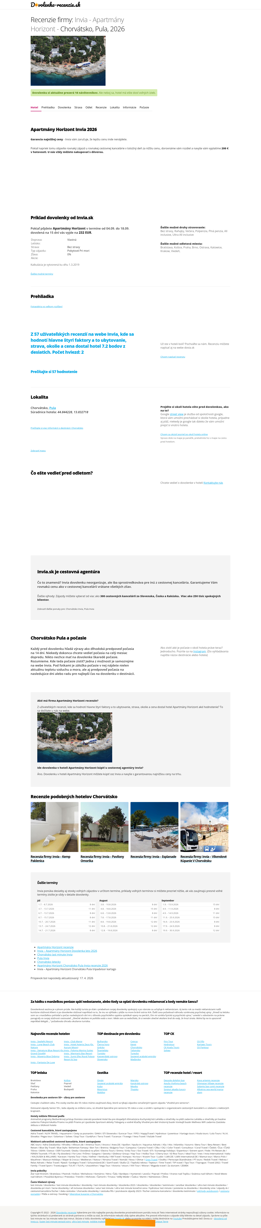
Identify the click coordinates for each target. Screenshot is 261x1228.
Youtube (177, 1218)
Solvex (167, 1050)
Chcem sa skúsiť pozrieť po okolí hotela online (184, 434)
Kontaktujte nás (213, 483)
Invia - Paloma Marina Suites (78, 1050)
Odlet (89, 107)
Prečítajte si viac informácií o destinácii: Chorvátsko (57, 427)
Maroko (134, 1080)
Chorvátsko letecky (49, 962)
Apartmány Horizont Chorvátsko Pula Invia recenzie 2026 (72, 965)
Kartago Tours (204, 1044)
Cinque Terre (161, 1221)
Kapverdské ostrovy (107, 1056)
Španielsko (102, 1050)
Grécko (101, 1047)
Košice (67, 1080)
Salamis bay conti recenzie (210, 1086)
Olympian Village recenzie (210, 1083)
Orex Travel (151, 1159)
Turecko (134, 1053)
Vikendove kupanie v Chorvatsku (86, 1194)
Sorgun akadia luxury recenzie (175, 1091)
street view (176, 414)
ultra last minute (80, 1221)
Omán (100, 1080)
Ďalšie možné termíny (42, 273)
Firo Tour (168, 1041)
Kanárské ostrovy (139, 1083)
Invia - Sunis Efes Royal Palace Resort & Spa (79, 1058)
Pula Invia (89, 608)
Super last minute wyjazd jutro (55, 1221)
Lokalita (115, 107)
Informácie (129, 107)
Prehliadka (48, 107)
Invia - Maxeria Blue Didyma (45, 1056)
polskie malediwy (99, 1221)
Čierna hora (103, 1044)
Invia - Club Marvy (73, 1041)
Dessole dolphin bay (174, 1080)
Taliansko (135, 1050)
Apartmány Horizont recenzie (55, 947)
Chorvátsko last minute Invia (54, 954)
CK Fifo (200, 1041)
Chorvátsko (136, 1047)
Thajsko (134, 1089)
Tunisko (101, 1053)
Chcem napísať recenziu (172, 356)
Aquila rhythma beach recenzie (175, 1085)
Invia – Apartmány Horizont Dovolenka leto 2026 (67, 951)
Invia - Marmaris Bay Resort (78, 1053)
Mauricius (102, 1089)
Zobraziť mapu (38, 450)
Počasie (144, 107)
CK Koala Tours (171, 1047)
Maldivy (101, 1092)
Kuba (100, 1086)
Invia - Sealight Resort (42, 1041)
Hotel (34, 107)
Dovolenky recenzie (66, 1212)
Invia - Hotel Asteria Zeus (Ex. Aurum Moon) (79, 1046)
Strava (78, 107)
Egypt (133, 1044)
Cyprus (134, 1041)
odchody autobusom (207, 1191)
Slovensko (102, 1059)
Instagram (199, 651)
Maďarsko (135, 1059)
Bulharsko (102, 1041)
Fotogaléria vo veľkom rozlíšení (46, 306)
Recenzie (101, 107)
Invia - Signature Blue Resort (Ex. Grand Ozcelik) (47, 1052)
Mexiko (134, 1086)
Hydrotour (169, 1044)
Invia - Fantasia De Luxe (43, 1062)
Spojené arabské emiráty (143, 1056)
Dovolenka (64, 107)
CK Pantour (203, 1047)
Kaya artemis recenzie (208, 1080)
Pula (52, 408)
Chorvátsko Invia (74, 608)
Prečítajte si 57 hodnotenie (54, 371)
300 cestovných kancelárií (118, 596)
